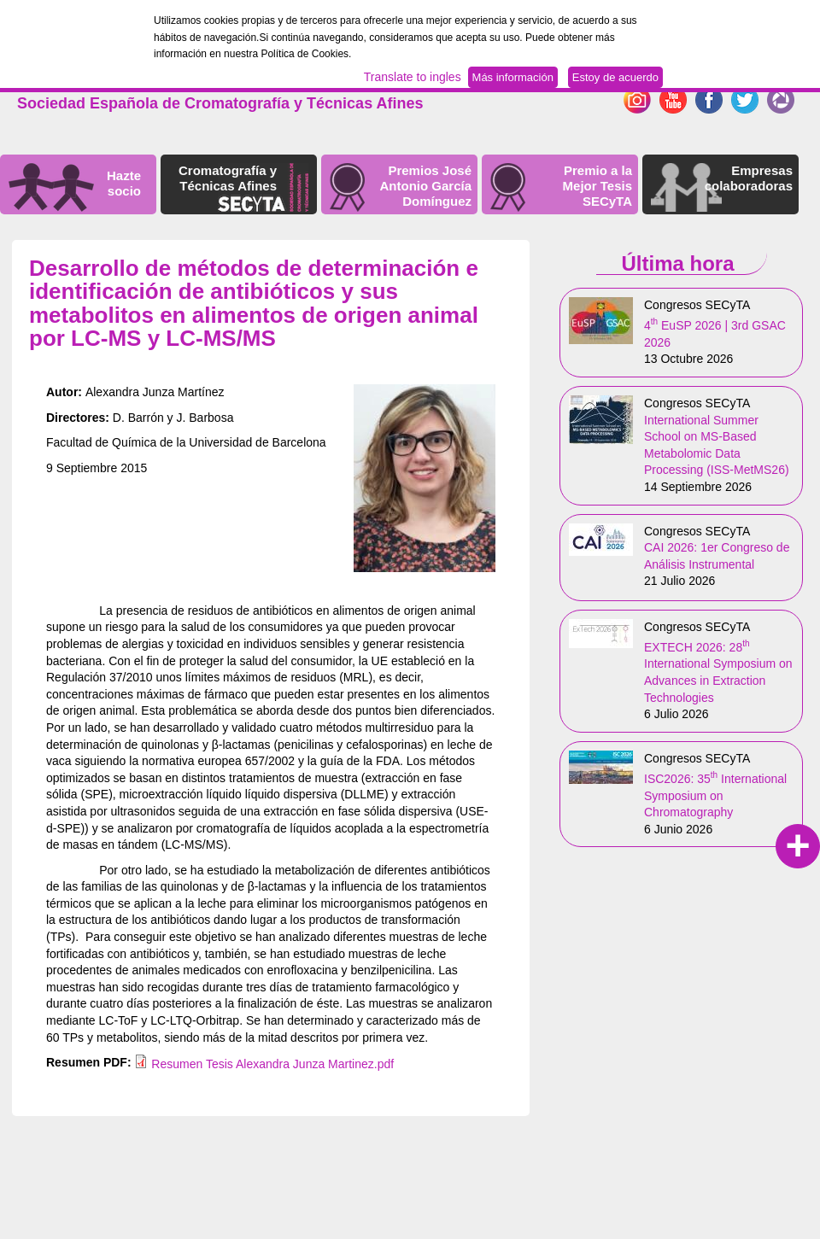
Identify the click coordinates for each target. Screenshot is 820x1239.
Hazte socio (124, 183)
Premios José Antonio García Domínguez (425, 185)
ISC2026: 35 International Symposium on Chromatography (715, 795)
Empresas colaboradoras (749, 178)
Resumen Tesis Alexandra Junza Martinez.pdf (272, 1064)
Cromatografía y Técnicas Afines (228, 178)
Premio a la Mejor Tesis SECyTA (597, 185)
